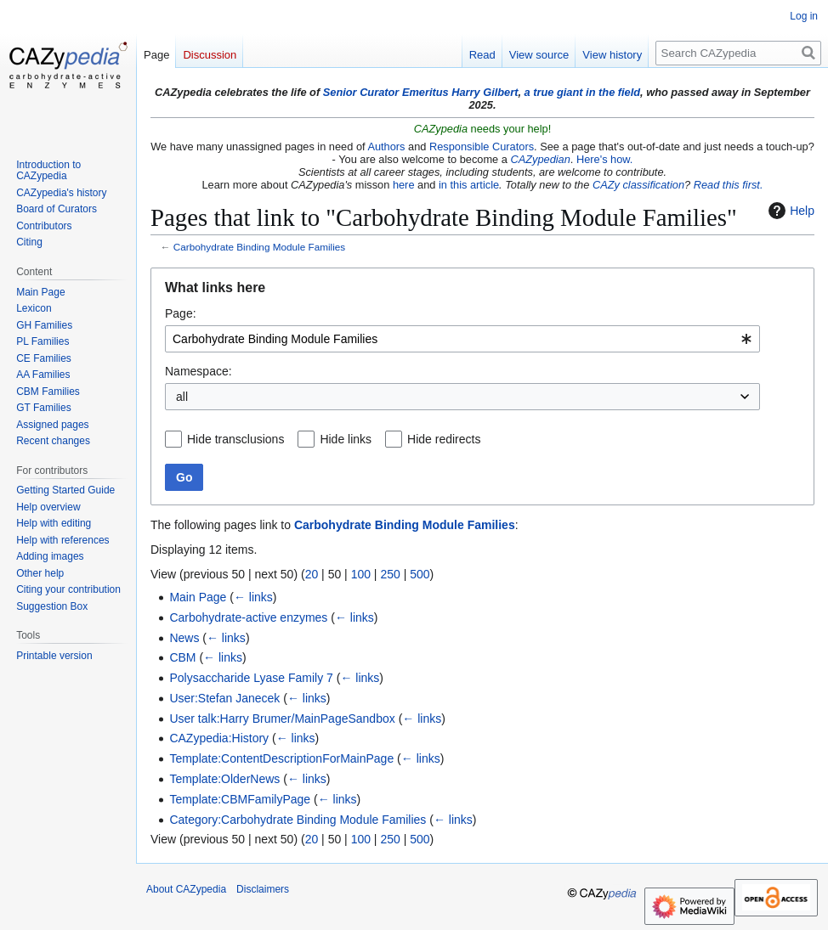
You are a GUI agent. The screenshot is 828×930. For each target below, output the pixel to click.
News (184, 638)
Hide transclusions (235, 439)
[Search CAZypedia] (738, 53)
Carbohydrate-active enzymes (248, 617)
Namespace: (198, 371)
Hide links (345, 439)
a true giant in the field (583, 92)
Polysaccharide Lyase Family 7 (250, 678)
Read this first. (728, 184)
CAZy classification (638, 184)
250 (390, 574)
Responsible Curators (481, 146)
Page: (180, 313)
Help (789, 210)
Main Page (197, 597)
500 (419, 574)
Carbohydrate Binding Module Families (259, 246)
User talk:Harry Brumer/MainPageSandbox (281, 718)
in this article (469, 184)
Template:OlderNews (224, 779)
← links (253, 597)
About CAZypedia (186, 889)
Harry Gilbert (484, 92)
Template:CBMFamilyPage (239, 799)
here (404, 184)
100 (361, 574)
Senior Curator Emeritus (386, 92)
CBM (182, 657)
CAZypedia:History (219, 738)
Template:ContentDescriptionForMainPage (281, 758)
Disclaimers (262, 889)
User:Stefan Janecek (224, 698)
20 (312, 574)
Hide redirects (443, 439)
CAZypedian (540, 159)
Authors (386, 146)
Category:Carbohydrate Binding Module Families (297, 819)
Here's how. (604, 159)
